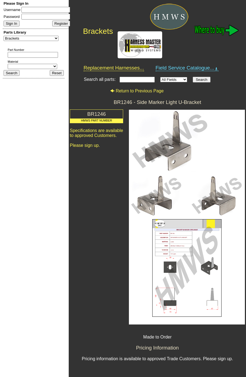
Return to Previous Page (137, 91)
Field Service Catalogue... (187, 68)
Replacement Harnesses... (114, 68)
